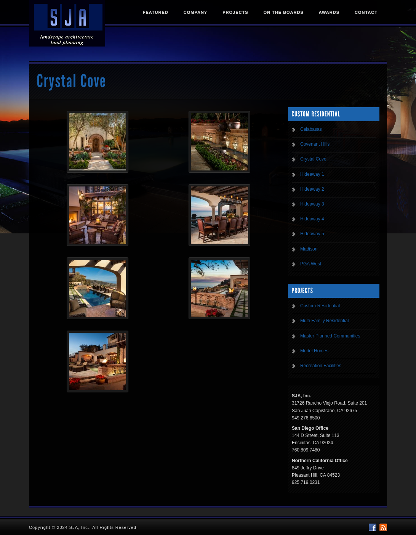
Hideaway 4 (312, 219)
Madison (308, 249)
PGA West (310, 264)
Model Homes (314, 350)
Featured (155, 12)
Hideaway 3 (312, 204)
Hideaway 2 (312, 189)
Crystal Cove (313, 159)
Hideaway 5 (312, 233)
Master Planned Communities (330, 336)
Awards (329, 12)
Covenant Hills (315, 144)
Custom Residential (320, 305)
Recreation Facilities (320, 365)
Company (195, 12)
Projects (235, 12)
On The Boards (283, 12)
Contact (366, 12)
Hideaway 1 (312, 174)
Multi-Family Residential (324, 320)
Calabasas (311, 129)
